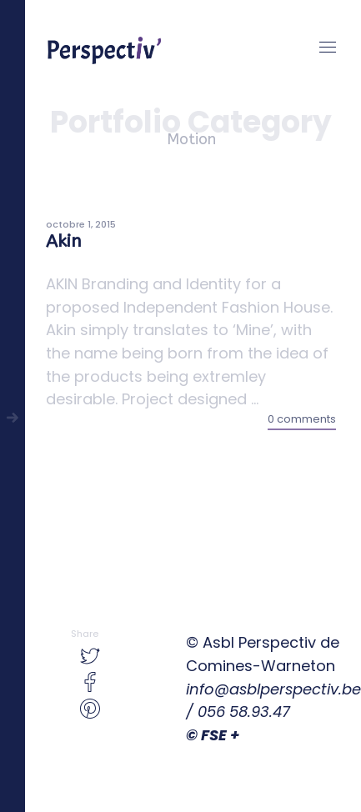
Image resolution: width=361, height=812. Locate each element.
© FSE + (212, 734)
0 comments (302, 419)
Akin (64, 241)
